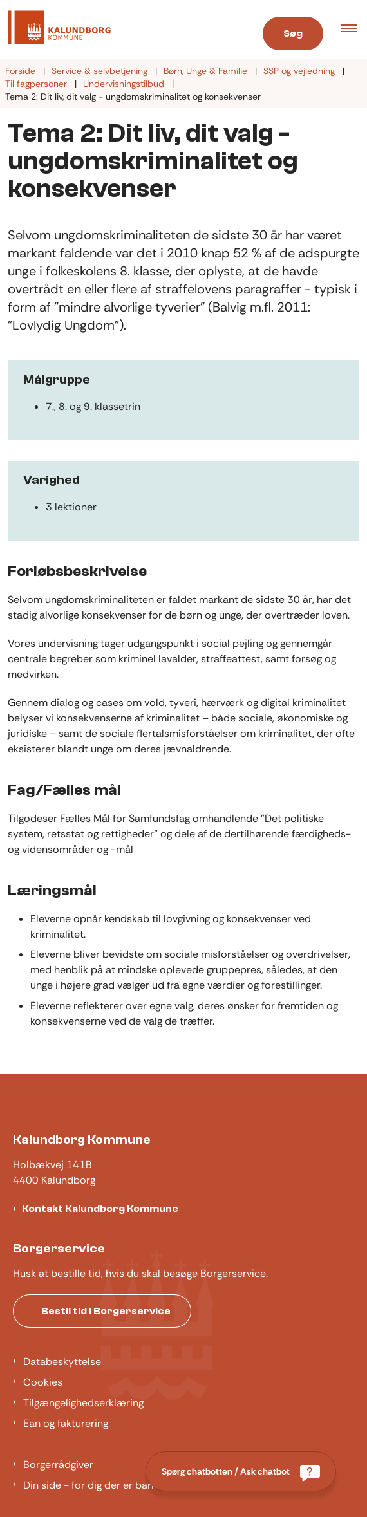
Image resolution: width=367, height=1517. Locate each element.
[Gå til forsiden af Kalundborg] (55, 29)
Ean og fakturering (65, 1423)
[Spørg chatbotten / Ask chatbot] (241, 1471)
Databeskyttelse (62, 1361)
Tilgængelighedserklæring (83, 1403)
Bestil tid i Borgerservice (106, 1311)
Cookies (42, 1382)
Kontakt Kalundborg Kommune (100, 1209)
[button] (354, 29)
